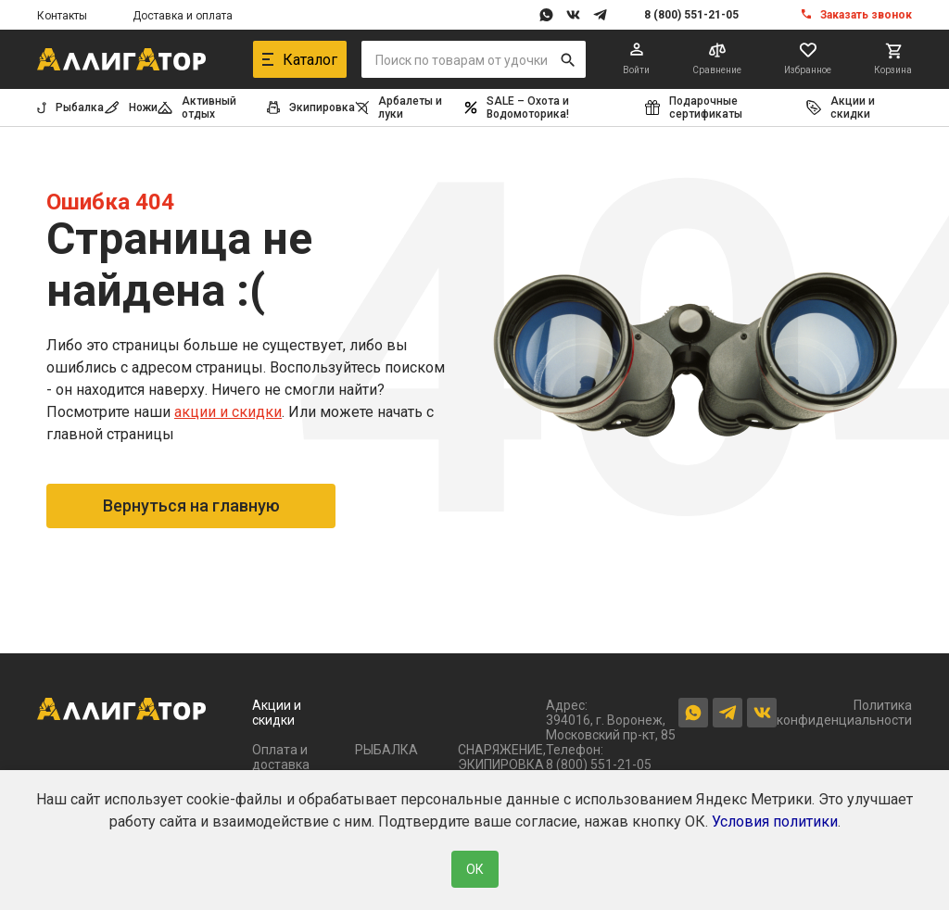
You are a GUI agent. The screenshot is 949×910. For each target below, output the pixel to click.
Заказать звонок (866, 14)
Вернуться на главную (191, 505)
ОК (475, 869)
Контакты (62, 15)
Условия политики (775, 821)
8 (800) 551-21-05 (691, 14)
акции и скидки (228, 412)
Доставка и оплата (183, 15)
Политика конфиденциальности (844, 712)
